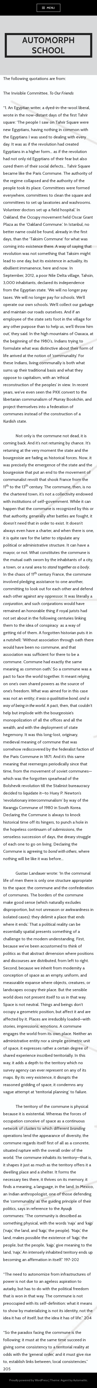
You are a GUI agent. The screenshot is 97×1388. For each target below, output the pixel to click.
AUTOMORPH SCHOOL (48, 45)
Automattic (80, 1380)
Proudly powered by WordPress (28, 1380)
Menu (51, 8)
